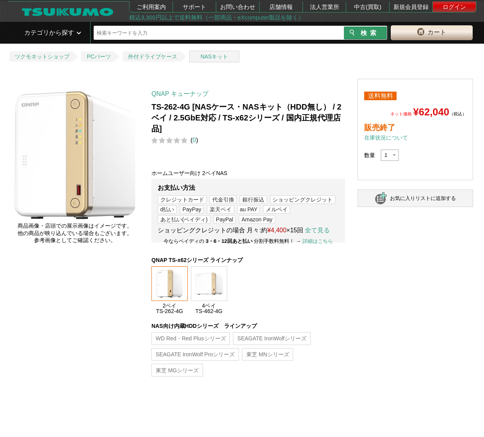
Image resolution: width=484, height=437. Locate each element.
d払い (167, 209)
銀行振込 (253, 199)
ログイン (454, 7)
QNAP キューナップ (179, 93)
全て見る (317, 230)
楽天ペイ (220, 209)
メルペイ (277, 209)
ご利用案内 (151, 7)
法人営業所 (324, 7)
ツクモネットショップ (42, 56)
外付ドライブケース (152, 56)
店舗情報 (281, 7)
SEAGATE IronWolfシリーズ (271, 338)
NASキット (214, 56)
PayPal (224, 219)
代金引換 (223, 199)
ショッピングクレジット (302, 199)
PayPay (192, 209)
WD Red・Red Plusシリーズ (191, 338)
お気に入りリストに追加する (423, 198)
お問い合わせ (237, 7)
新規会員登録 (411, 7)
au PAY (248, 209)
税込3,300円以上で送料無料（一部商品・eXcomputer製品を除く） (216, 17)
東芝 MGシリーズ (177, 370)
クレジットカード (182, 199)
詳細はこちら (317, 241)
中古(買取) (367, 7)
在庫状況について (386, 137)
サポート (194, 7)
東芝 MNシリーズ (267, 354)
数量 (369, 155)
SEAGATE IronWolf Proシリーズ (195, 354)
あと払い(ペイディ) (184, 219)
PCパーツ (98, 56)
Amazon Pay (257, 219)
